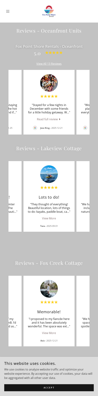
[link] (49, 11)
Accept (49, 387)
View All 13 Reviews (49, 64)
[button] (11, 11)
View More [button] (49, 218)
